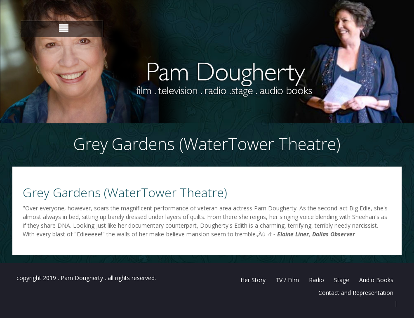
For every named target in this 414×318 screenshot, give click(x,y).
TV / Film (287, 280)
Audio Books (376, 280)
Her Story (253, 280)
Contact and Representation (355, 293)
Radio (316, 280)
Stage (341, 280)
